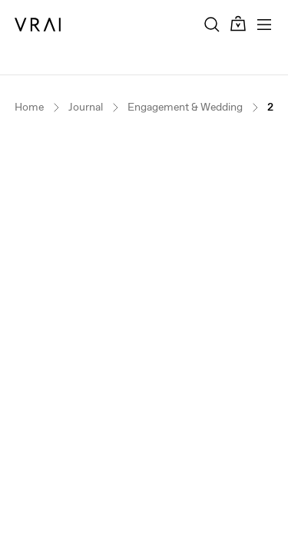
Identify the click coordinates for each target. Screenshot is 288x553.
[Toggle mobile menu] (264, 24)
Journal (85, 107)
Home (29, 107)
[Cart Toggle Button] (238, 24)
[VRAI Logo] (38, 24)
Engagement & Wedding (185, 107)
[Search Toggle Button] (212, 24)
